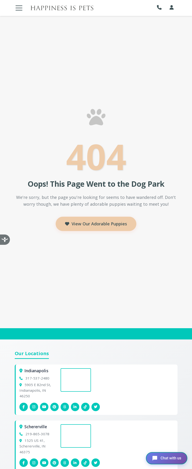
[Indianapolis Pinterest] (54, 407)
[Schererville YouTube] (44, 462)
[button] (160, 7)
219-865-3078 (37, 434)
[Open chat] (166, 458)
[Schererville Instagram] (34, 462)
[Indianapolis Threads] (65, 407)
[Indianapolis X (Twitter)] (95, 407)
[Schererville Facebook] (23, 462)
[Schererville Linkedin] (75, 462)
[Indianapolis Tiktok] (85, 407)
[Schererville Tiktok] (85, 462)
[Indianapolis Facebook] (23, 407)
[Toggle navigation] (19, 8)
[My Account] (172, 7)
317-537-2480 (37, 378)
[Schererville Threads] (65, 462)
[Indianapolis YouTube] (44, 407)
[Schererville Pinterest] (54, 462)
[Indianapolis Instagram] (34, 407)
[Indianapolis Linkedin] (75, 407)
